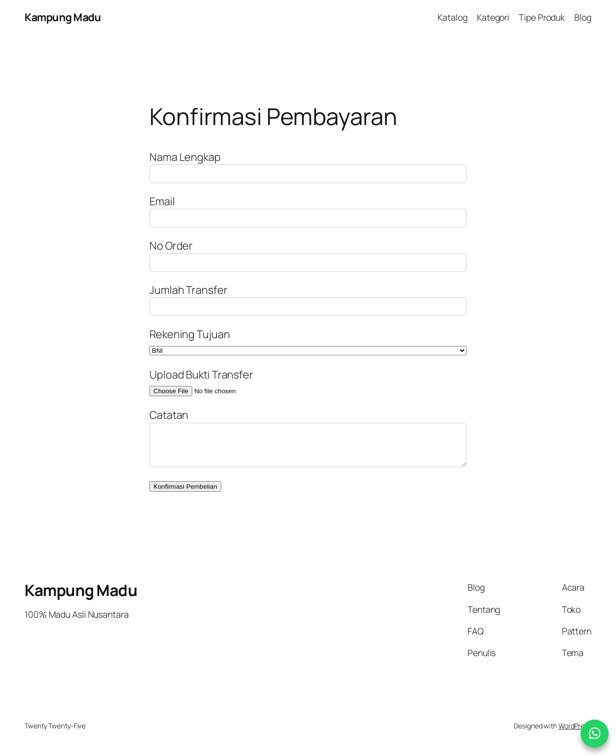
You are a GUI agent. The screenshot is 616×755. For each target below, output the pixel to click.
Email (162, 201)
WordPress (574, 725)
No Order (171, 245)
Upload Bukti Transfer (201, 374)
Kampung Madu (63, 17)
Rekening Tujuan (189, 334)
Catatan (168, 415)
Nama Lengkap (185, 157)
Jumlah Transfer (188, 290)
